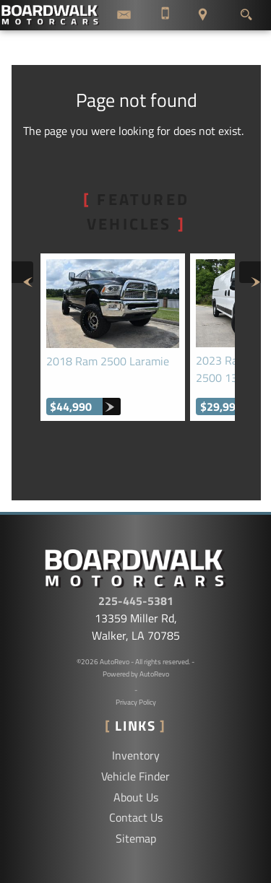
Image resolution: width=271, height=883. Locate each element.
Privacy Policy (136, 702)
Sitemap (136, 838)
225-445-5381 (135, 600)
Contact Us (136, 817)
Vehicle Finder (135, 776)
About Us (135, 797)
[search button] (246, 11)
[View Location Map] (203, 15)
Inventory (136, 755)
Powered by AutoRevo (136, 674)
